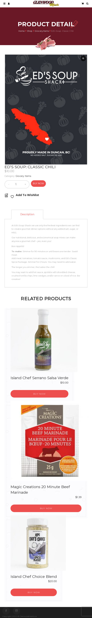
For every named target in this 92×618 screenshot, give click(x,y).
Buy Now (38, 183)
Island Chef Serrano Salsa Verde (39, 378)
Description (27, 214)
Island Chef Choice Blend (34, 576)
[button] (39, 394)
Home (21, 31)
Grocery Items (42, 31)
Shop (29, 31)
